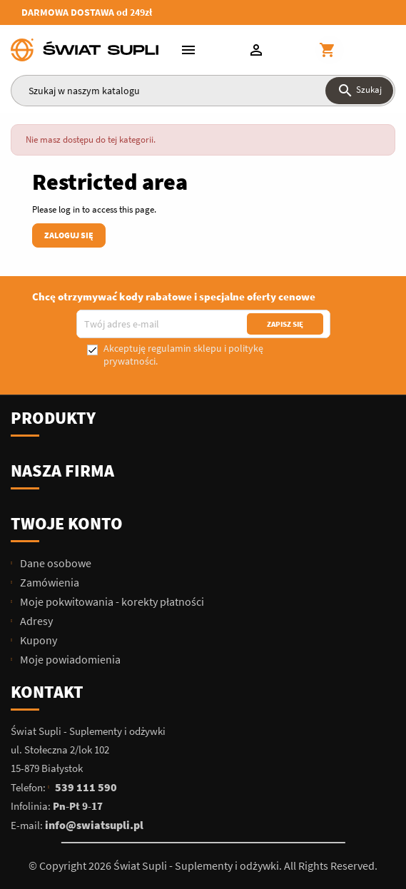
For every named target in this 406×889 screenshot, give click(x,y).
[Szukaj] (203, 90)
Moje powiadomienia (69, 659)
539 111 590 (86, 787)
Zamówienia (48, 582)
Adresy (35, 621)
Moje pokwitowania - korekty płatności (111, 601)
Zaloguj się (68, 235)
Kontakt (47, 692)
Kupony (37, 640)
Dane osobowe (54, 563)
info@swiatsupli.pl (94, 825)
